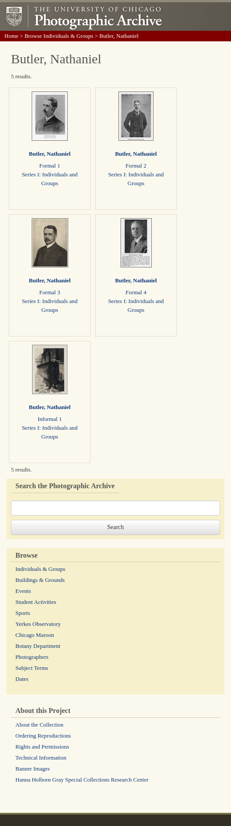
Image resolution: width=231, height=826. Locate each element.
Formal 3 (49, 292)
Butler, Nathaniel (50, 153)
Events (23, 591)
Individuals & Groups (40, 569)
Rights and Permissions (42, 746)
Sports (22, 613)
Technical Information (40, 757)
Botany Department (37, 646)
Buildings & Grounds (40, 580)
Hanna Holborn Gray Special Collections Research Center (82, 779)
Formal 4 (135, 292)
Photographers (31, 657)
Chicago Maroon (34, 635)
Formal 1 (49, 165)
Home (11, 36)
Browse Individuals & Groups (59, 36)
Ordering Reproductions (43, 735)
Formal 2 (135, 165)
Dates (22, 679)
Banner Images (32, 768)
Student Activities (35, 602)
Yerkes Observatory (38, 624)
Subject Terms (31, 668)
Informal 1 (49, 419)
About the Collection (39, 724)
